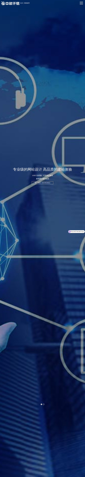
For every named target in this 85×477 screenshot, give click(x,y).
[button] (41, 404)
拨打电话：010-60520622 (42, 183)
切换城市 (27, 3)
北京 (21, 3)
